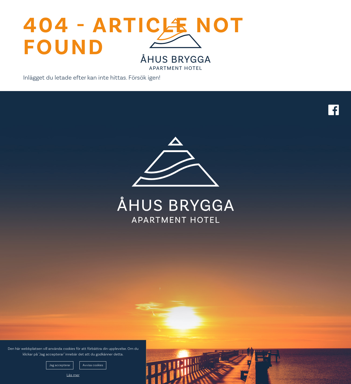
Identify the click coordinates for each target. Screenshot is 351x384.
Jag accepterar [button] (59, 365)
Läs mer (73, 375)
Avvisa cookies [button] (93, 365)
